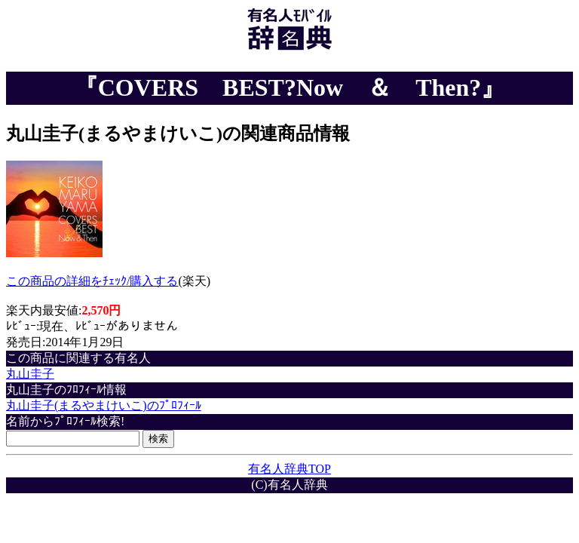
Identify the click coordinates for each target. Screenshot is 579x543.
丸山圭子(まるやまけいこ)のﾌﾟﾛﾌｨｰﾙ (103, 405)
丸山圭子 (30, 373)
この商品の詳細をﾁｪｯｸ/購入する (92, 281)
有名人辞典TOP (289, 468)
